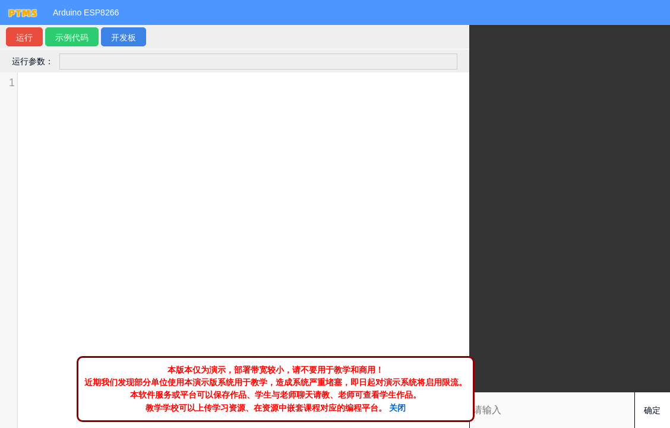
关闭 (397, 408)
